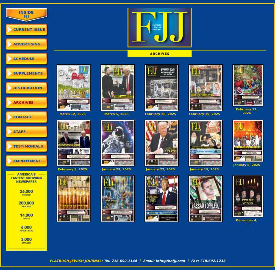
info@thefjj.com (170, 261)
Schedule (24, 59)
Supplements (28, 73)
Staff (19, 132)
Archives (23, 102)
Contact (22, 117)
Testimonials (28, 146)
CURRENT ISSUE (29, 30)
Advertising (27, 44)
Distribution (27, 88)
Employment (27, 161)
